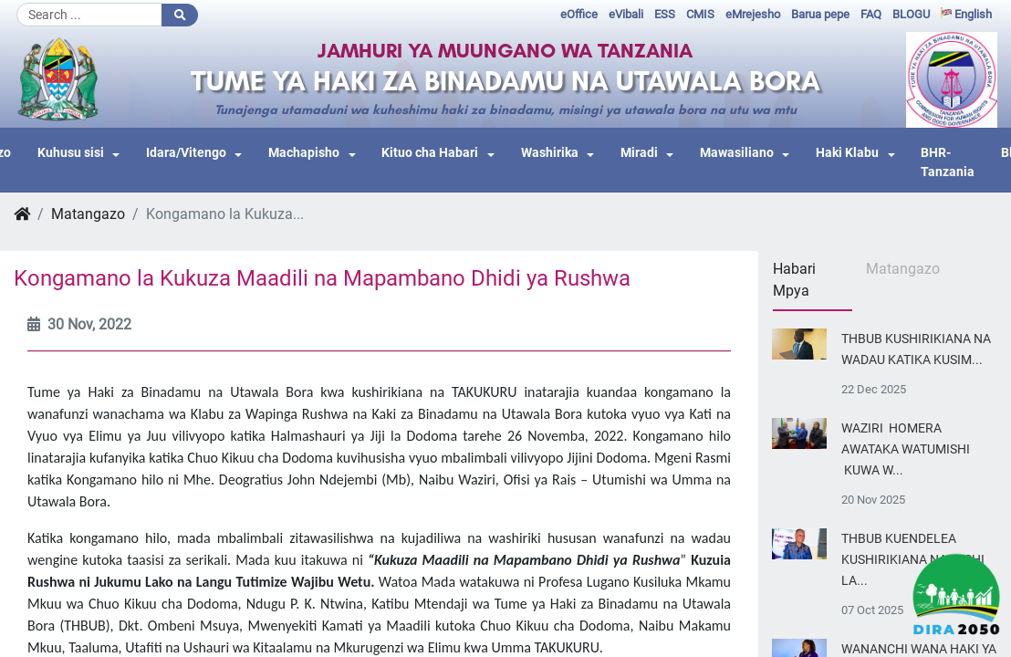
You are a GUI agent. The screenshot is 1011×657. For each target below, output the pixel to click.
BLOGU (911, 14)
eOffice (579, 14)
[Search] (89, 14)
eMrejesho (752, 14)
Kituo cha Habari (429, 153)
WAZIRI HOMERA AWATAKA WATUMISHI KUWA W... (905, 449)
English (966, 14)
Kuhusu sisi (70, 153)
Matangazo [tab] (903, 268)
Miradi (639, 153)
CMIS (700, 14)
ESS (664, 14)
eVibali (626, 14)
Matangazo (88, 214)
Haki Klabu (847, 153)
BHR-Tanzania (948, 163)
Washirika (549, 153)
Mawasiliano (737, 153)
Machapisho (303, 153)
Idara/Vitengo (186, 153)
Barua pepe (820, 14)
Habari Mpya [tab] (794, 279)
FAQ (870, 14)
